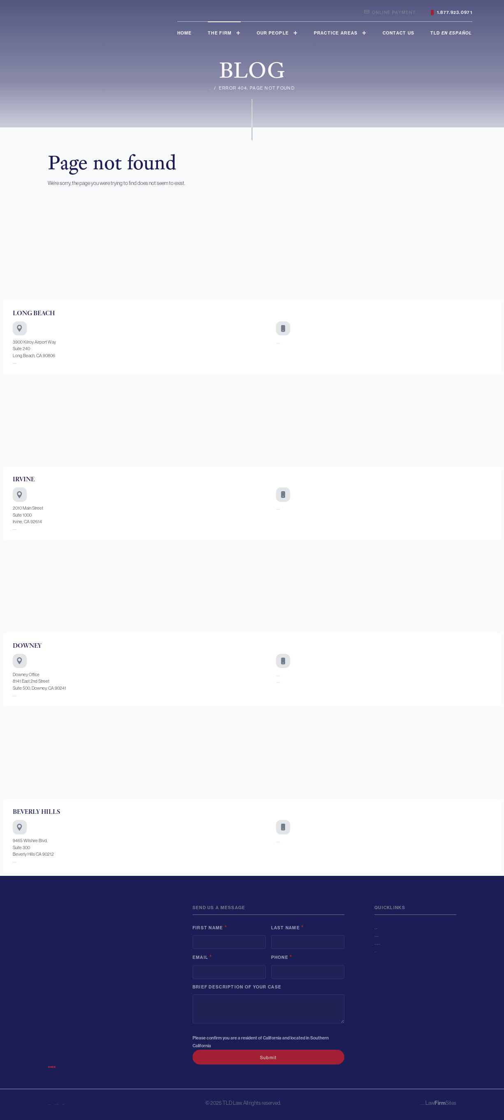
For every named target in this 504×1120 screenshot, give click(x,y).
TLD (451, 33)
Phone (282, 957)
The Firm (220, 33)
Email (202, 957)
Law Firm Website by (403, 1103)
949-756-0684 (290, 508)
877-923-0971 (289, 674)
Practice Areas (336, 33)
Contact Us (399, 33)
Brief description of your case (237, 987)
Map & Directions (28, 362)
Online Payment (390, 12)
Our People (273, 33)
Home (184, 33)
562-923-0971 (289, 341)
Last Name (287, 927)
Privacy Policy (88, 1103)
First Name (210, 927)
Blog (381, 951)
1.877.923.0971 (451, 12)
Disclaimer (58, 1103)
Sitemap (115, 1103)
